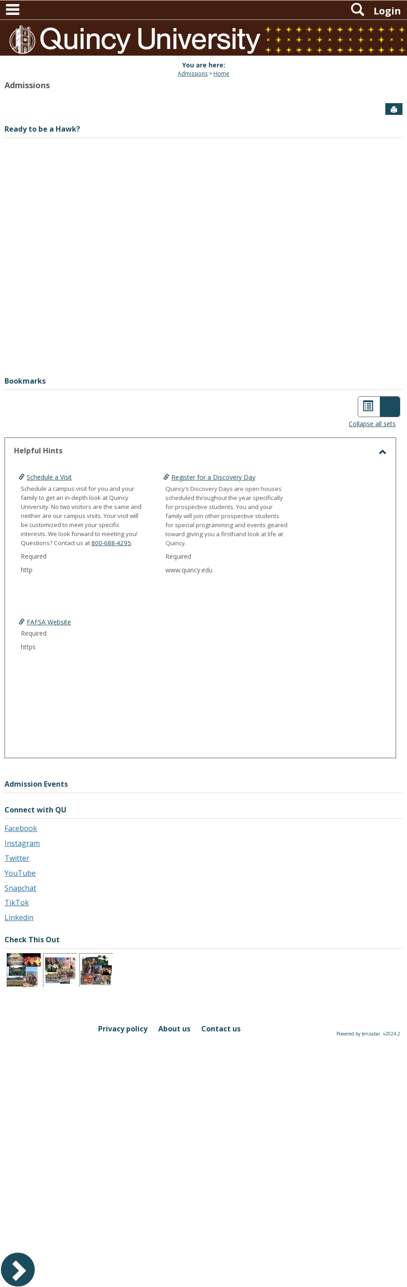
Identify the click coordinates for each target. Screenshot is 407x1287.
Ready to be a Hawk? (42, 129)
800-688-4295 (111, 543)
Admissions (193, 73)
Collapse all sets (372, 423)
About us (174, 1029)
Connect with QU (35, 810)
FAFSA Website (49, 650)
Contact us (221, 1029)
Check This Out (32, 940)
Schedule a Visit (49, 477)
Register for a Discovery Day (185, 505)
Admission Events (36, 784)
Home (221, 73)
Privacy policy (122, 1029)
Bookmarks (25, 381)
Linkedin (19, 917)
